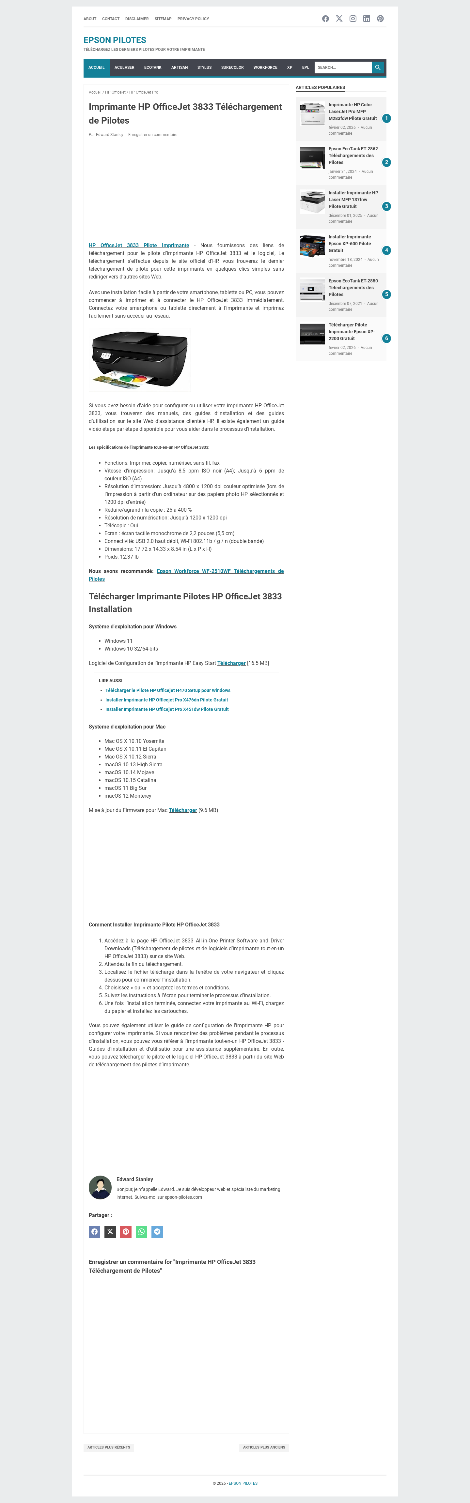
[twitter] (110, 1232)
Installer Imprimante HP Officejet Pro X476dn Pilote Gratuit (166, 699)
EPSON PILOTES (115, 40)
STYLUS (204, 67)
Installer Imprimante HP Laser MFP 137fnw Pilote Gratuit (353, 199)
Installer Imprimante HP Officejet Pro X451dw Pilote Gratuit (167, 709)
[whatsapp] (141, 1232)
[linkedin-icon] (367, 19)
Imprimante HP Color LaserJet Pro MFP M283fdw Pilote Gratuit (353, 111)
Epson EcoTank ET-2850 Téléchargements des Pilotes (353, 287)
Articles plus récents (108, 1447)
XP (289, 67)
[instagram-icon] (353, 19)
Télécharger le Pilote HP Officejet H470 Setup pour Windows (167, 690)
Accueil (96, 67)
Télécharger (231, 663)
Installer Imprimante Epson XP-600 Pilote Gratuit (350, 243)
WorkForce (265, 67)
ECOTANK (153, 67)
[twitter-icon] (339, 19)
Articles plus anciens (264, 1447)
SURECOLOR (232, 67)
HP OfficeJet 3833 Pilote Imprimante (139, 245)
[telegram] (157, 1232)
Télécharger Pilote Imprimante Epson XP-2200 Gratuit (352, 331)
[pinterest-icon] (380, 19)
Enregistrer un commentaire (152, 134)
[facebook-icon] (326, 19)
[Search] (343, 67)
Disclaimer (137, 19)
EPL (305, 67)
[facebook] (94, 1232)
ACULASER (124, 67)
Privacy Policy (193, 19)
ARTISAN (179, 67)
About (90, 19)
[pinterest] (126, 1232)
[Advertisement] (186, 190)
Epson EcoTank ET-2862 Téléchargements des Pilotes (353, 155)
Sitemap (163, 19)
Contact (110, 19)
